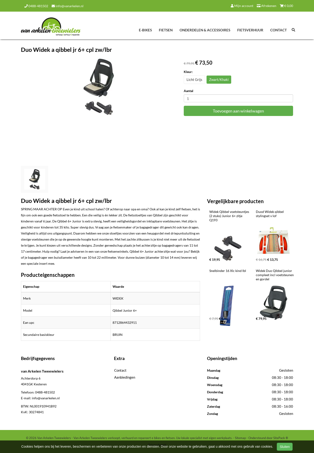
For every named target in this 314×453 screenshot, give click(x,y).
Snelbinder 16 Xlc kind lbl (227, 271)
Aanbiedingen (124, 377)
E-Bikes (145, 30)
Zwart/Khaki (219, 79)
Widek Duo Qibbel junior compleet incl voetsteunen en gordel (275, 275)
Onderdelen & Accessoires (205, 30)
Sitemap (240, 438)
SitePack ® (280, 438)
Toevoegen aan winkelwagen (238, 110)
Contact (278, 30)
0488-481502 (36, 6)
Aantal (188, 91)
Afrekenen (266, 6)
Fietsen (166, 30)
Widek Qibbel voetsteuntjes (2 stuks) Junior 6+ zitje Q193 (229, 216)
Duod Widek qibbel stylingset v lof (270, 214)
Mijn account (242, 6)
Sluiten (285, 447)
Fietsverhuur (250, 30)
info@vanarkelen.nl (68, 6)
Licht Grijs (194, 79)
